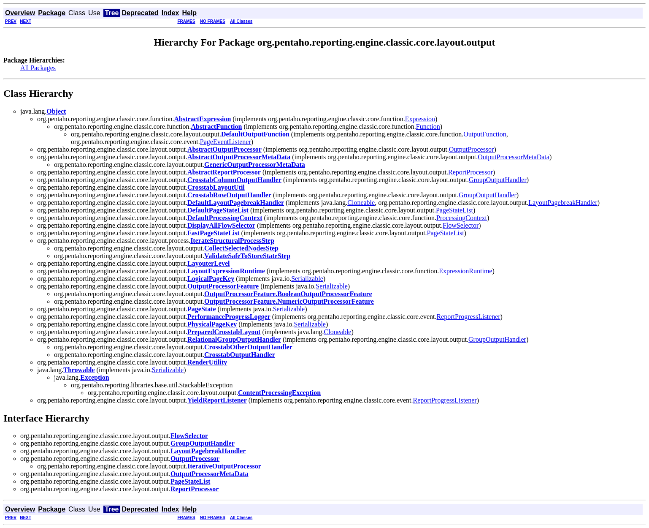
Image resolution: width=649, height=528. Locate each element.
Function (428, 126)
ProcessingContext (461, 217)
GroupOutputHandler (498, 179)
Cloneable (361, 202)
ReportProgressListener (468, 316)
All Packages (38, 67)
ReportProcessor (470, 172)
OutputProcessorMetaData (513, 157)
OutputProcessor (471, 149)
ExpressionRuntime (465, 271)
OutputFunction (484, 134)
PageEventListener (225, 141)
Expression (420, 118)
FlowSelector (461, 225)
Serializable (307, 278)
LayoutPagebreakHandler (562, 202)
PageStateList (454, 210)
